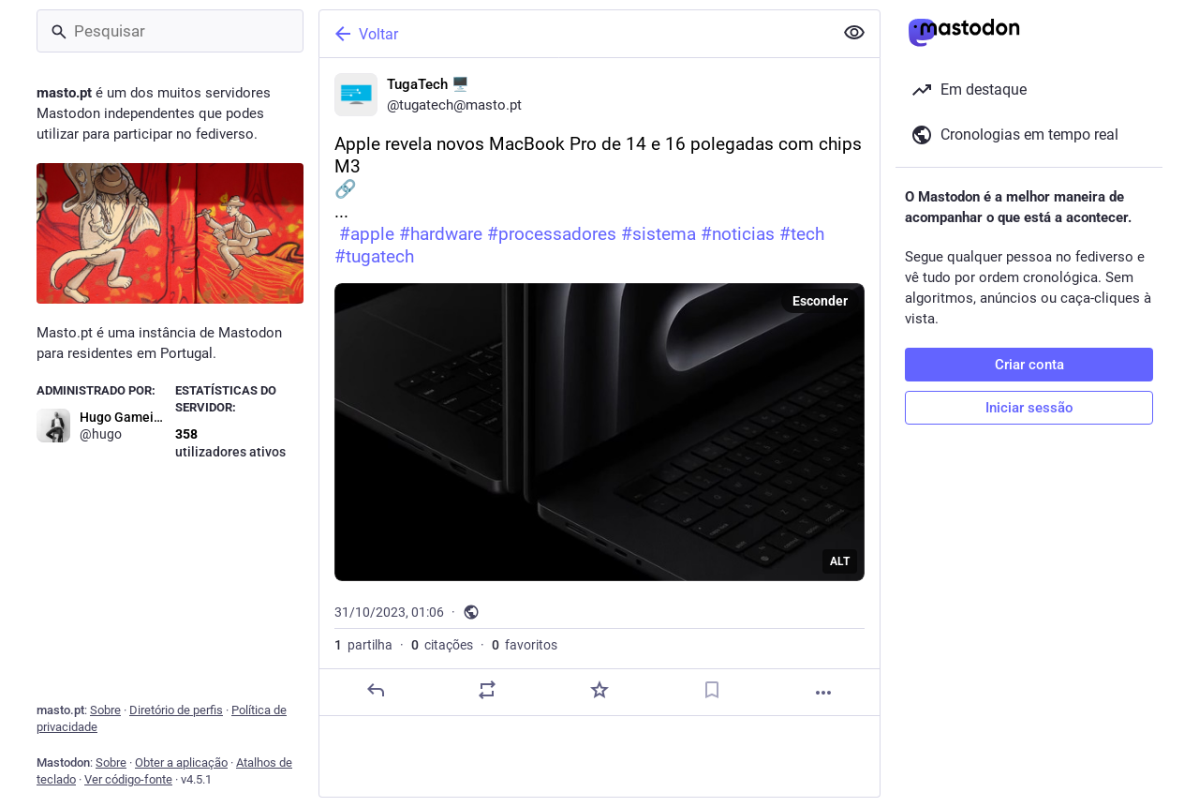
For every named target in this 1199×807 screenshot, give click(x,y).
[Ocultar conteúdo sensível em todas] (854, 32)
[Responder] (375, 690)
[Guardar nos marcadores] (712, 690)
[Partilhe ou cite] (487, 690)
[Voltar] (574, 33)
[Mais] (823, 692)
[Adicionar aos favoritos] (599, 690)
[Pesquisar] (170, 30)
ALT (840, 561)
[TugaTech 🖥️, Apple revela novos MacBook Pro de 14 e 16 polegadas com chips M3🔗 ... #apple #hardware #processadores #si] (599, 387)
